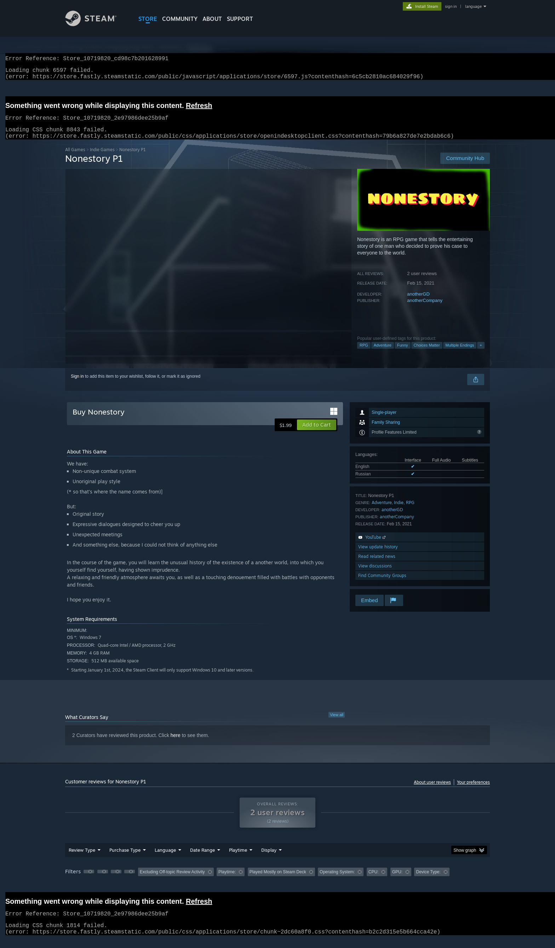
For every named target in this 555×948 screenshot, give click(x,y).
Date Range (202, 858)
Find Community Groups (382, 584)
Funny (402, 354)
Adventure (382, 354)
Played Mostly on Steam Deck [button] (278, 880)
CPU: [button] (373, 880)
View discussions (375, 574)
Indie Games (102, 158)
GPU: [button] (397, 880)
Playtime (238, 858)
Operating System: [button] (337, 880)
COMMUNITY (180, 18)
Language (165, 858)
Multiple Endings (460, 354)
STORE (147, 18)
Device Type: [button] (428, 880)
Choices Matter (427, 354)
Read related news (376, 564)
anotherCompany (424, 309)
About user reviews (432, 790)
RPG (364, 354)
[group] (277, 881)
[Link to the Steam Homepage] (96, 24)
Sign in (77, 384)
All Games (75, 158)
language (473, 6)
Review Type (82, 858)
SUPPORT (240, 18)
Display (268, 858)
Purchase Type (125, 858)
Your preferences (473, 790)
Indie (399, 511)
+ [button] (481, 354)
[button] (317, 433)
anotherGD (418, 302)
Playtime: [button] (227, 880)
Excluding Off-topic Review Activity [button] (172, 880)
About (212, 18)
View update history (378, 555)
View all (336, 723)
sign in (451, 6)
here (176, 744)
